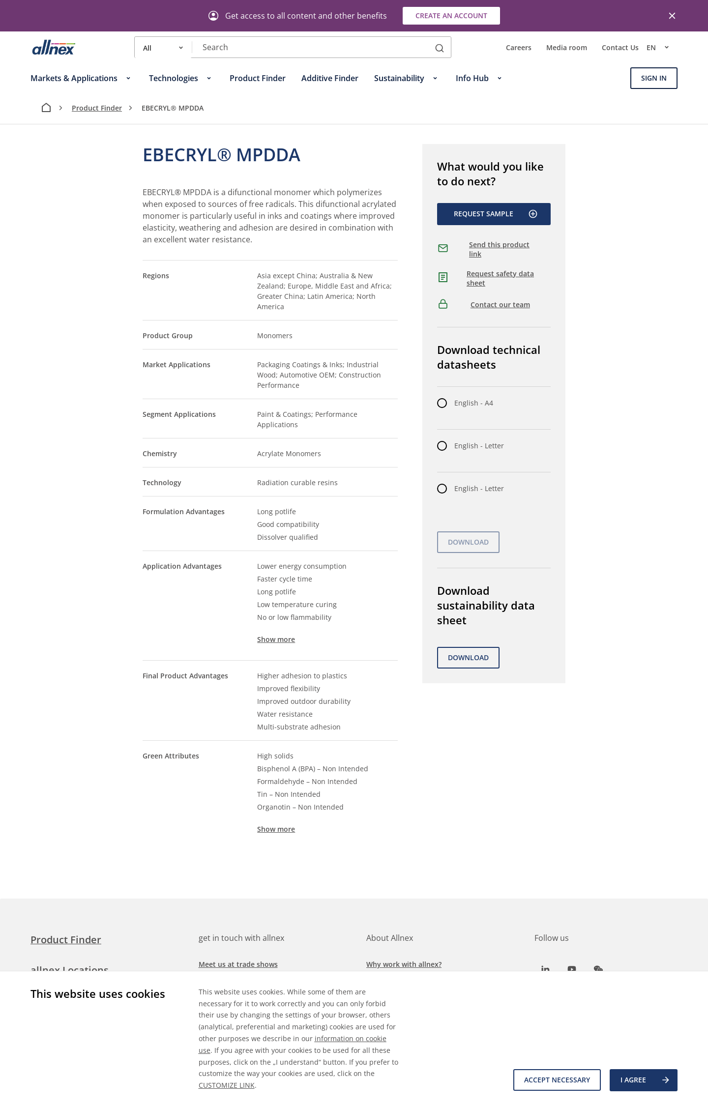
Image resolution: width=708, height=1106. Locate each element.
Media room (566, 47)
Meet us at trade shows (238, 964)
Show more (276, 639)
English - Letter (479, 445)
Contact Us (620, 47)
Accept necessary (556, 1080)
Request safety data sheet (500, 278)
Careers (518, 47)
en (662, 47)
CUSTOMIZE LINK (227, 1085)
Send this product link (499, 249)
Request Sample (496, 214)
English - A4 (473, 402)
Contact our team (500, 304)
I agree (645, 1080)
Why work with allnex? (404, 964)
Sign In (654, 78)
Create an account (451, 15)
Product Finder (97, 108)
